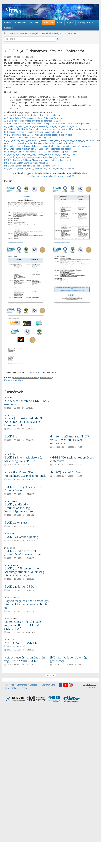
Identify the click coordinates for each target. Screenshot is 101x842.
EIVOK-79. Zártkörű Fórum (66, 472)
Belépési (34, 685)
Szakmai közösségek (29, 33)
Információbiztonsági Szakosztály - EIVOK (51, 33)
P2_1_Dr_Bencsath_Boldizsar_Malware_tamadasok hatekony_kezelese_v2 (37, 160)
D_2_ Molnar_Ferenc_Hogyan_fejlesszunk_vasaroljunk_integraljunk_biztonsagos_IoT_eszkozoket (48, 146)
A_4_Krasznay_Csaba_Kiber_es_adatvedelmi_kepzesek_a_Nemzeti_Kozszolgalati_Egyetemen (46, 124)
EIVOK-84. (10, 436)
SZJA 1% (26, 688)
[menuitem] (7, 22)
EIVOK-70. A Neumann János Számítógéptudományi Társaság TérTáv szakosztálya (24, 572)
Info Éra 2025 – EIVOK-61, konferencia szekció (20, 644)
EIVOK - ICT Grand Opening (21, 537)
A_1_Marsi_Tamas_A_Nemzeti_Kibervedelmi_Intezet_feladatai (32, 115)
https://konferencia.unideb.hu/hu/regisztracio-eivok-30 (50, 176)
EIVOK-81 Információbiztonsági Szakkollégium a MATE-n (23, 459)
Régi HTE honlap (12, 688)
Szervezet (11, 33)
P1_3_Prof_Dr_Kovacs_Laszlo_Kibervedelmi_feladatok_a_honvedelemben (37, 157)
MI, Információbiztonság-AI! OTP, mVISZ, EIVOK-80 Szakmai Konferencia (69, 440)
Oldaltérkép (22, 685)
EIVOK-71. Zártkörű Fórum (20, 586)
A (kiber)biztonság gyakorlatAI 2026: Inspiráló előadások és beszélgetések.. (23, 422)
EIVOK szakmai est (15, 522)
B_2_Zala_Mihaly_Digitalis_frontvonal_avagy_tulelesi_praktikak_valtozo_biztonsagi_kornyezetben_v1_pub (51, 129)
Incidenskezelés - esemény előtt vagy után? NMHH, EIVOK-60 (24, 659)
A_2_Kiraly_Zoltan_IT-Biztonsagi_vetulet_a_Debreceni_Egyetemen (34, 118)
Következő (50, 675)
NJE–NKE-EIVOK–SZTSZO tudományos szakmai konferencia (25, 474)
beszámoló (30, 372)
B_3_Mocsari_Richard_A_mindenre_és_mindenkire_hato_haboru (33, 132)
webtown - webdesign (89, 686)
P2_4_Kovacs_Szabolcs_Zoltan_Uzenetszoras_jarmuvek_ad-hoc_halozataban (39, 168)
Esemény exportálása (14, 380)
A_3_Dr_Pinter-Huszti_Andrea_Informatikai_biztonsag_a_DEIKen (33, 121)
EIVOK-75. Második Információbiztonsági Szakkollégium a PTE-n (18, 508)
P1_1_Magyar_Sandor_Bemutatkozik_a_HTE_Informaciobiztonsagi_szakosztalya (40, 152)
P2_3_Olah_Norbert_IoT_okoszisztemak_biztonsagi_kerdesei (31, 166)
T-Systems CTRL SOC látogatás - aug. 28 (72, 33)
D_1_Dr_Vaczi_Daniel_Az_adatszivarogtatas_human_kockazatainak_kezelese (39, 143)
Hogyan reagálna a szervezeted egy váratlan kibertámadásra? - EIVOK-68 (26, 604)
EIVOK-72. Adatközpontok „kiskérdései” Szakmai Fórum (22, 552)
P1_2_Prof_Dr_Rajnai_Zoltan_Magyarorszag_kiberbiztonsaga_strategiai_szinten (40, 154)
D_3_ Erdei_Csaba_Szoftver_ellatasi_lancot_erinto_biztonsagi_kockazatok (37, 149)
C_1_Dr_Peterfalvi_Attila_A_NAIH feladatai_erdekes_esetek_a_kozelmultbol (38, 135)
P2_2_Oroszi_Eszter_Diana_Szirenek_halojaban (26, 163)
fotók (40, 372)
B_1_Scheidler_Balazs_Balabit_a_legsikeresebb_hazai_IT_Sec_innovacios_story (40, 126)
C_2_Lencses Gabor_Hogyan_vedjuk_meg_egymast (27, 138)
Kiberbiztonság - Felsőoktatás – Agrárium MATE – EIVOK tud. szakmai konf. (24, 625)
